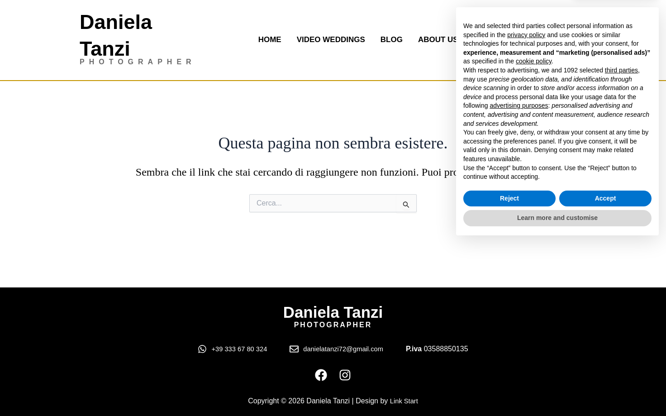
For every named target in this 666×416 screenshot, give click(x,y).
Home (269, 39)
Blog (392, 39)
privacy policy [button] (526, 208)
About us (438, 39)
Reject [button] (509, 371)
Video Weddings (331, 39)
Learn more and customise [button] (557, 391)
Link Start (404, 401)
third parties (621, 243)
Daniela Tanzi (333, 310)
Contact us (498, 39)
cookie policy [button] (534, 235)
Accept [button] (605, 371)
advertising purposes (519, 278)
